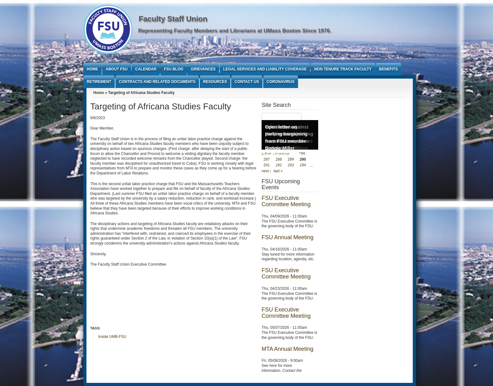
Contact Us (247, 82)
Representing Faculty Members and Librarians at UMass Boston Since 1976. (234, 31)
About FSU (117, 69)
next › (266, 171)
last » (278, 171)
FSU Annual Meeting (287, 237)
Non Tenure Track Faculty (342, 69)
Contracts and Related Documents (157, 82)
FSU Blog (173, 69)
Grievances (203, 69)
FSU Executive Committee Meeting (286, 201)
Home (92, 69)
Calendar (145, 69)
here (273, 365)
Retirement (99, 82)
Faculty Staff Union (173, 18)
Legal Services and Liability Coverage (265, 69)
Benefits (388, 69)
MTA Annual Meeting (287, 349)
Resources (215, 82)
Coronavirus (281, 82)
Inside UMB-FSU (112, 336)
